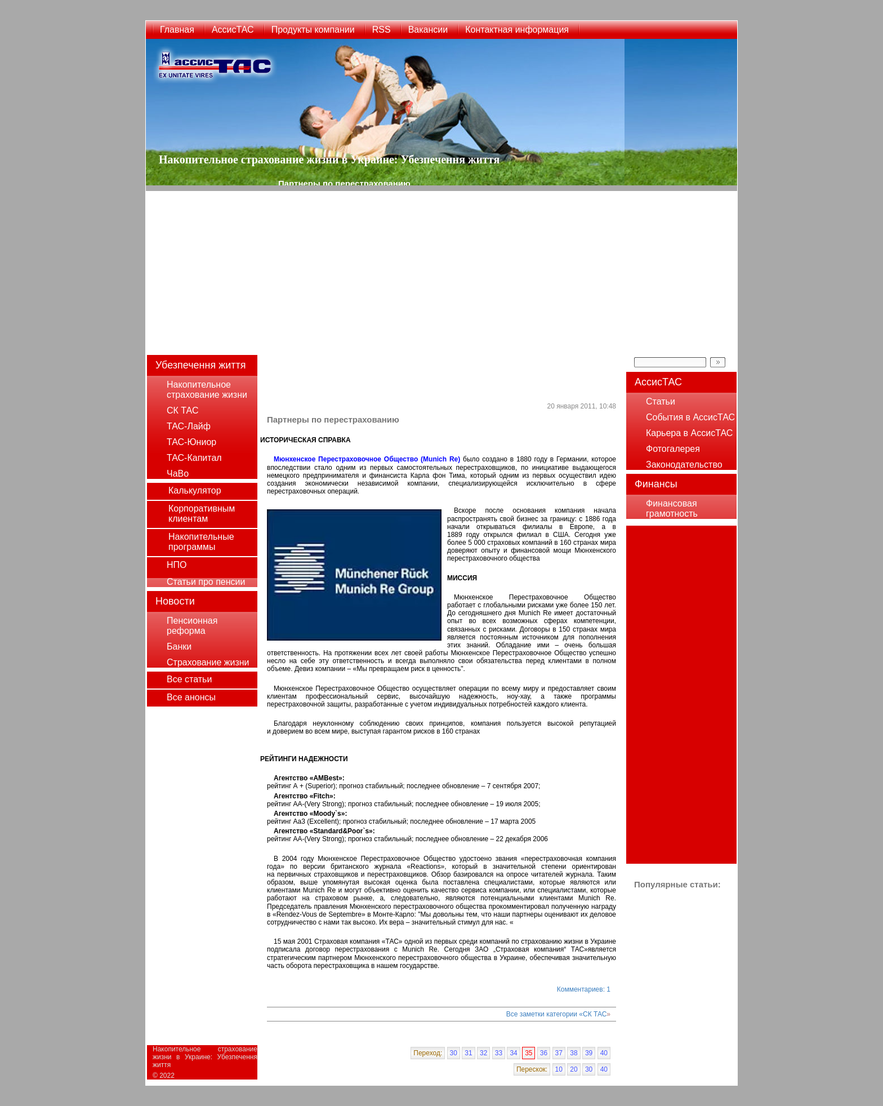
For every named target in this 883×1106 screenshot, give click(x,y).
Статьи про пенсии (206, 582)
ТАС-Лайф (189, 426)
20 (573, 1069)
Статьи (660, 401)
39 (588, 1053)
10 (559, 1069)
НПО (177, 565)
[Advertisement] (441, 270)
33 (498, 1053)
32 (483, 1053)
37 (559, 1053)
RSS (381, 29)
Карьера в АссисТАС (689, 433)
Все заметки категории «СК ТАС (556, 1014)
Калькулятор (194, 490)
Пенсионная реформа (192, 626)
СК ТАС (182, 410)
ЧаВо (178, 473)
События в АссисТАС (690, 417)
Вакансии (428, 29)
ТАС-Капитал (194, 458)
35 (528, 1053)
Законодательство (684, 464)
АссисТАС (233, 29)
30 (453, 1053)
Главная (177, 29)
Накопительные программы (201, 542)
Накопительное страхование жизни (207, 389)
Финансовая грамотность (672, 508)
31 (468, 1053)
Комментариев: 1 (583, 989)
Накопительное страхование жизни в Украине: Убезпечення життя (205, 1057)
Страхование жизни (208, 662)
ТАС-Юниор (191, 442)
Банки (179, 646)
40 (604, 1053)
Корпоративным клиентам (201, 513)
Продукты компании (313, 29)
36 (543, 1053)
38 (573, 1053)
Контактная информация (517, 29)
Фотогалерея (673, 449)
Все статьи (189, 679)
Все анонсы (191, 697)
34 (513, 1053)
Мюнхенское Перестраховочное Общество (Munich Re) (368, 459)
